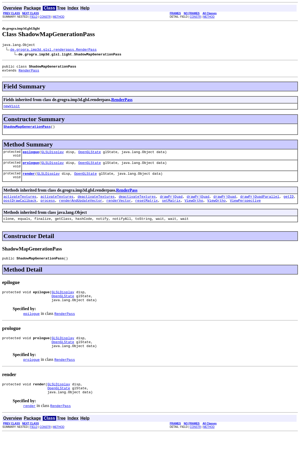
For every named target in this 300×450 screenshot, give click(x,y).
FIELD (33, 16)
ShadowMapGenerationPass (27, 130)
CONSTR (45, 16)
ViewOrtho (194, 208)
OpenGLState (89, 156)
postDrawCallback (19, 208)
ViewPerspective (245, 208)
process (47, 208)
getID (288, 203)
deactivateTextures (96, 203)
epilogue (31, 156)
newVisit (11, 109)
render (29, 179)
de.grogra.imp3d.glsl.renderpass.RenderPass (53, 50)
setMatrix (171, 208)
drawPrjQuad (171, 203)
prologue (31, 168)
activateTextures (19, 203)
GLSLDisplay (52, 156)
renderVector (118, 208)
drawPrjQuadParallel (259, 203)
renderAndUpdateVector (80, 208)
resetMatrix (146, 208)
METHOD (58, 16)
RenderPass (28, 72)
